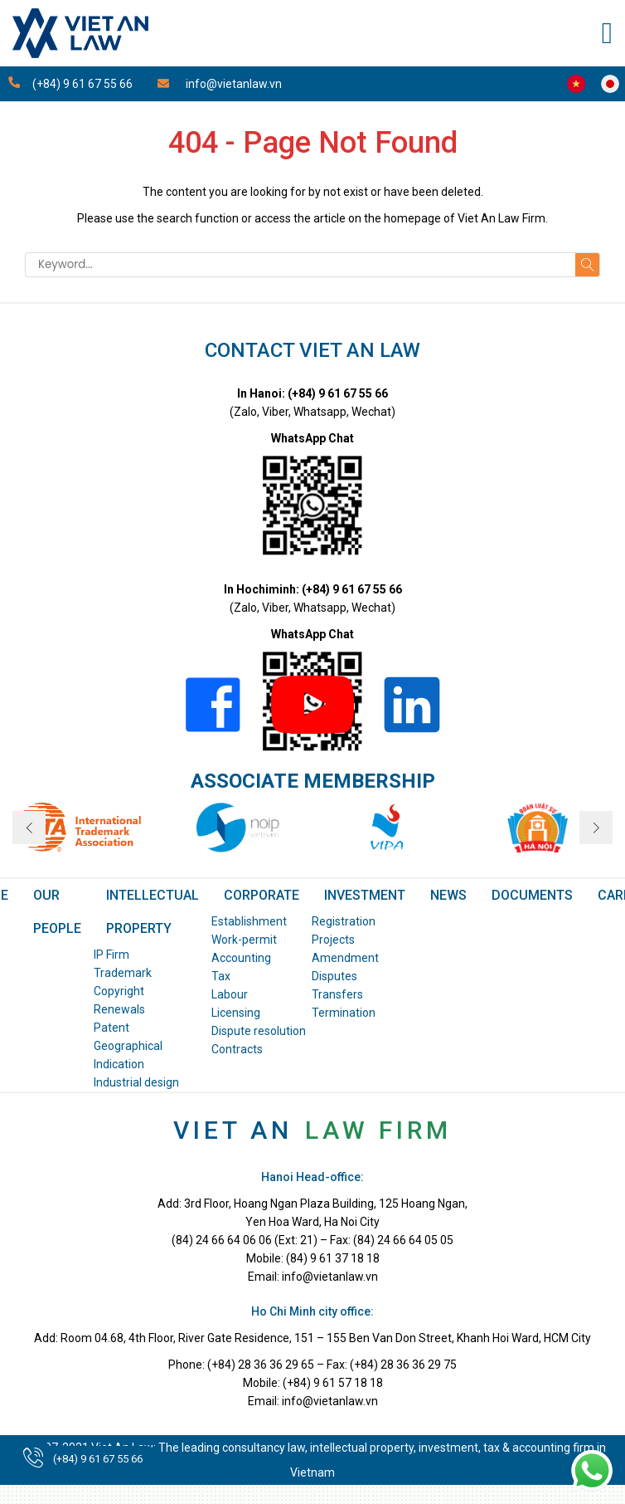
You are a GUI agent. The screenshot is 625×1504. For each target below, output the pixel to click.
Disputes (334, 976)
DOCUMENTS (532, 895)
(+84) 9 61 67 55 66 (98, 1459)
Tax (220, 976)
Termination (343, 1012)
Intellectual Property (152, 911)
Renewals (119, 1009)
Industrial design (136, 1082)
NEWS (448, 895)
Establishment (249, 921)
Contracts (237, 1049)
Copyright (119, 991)
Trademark (123, 972)
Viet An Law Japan (610, 84)
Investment (364, 895)
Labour (229, 994)
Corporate (261, 895)
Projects (333, 939)
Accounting (241, 957)
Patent (111, 1027)
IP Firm (111, 954)
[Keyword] (300, 264)
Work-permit (244, 939)
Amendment (345, 957)
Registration (343, 921)
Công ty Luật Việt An (576, 84)
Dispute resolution (258, 1031)
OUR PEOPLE (57, 911)
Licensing (235, 1012)
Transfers (337, 994)
